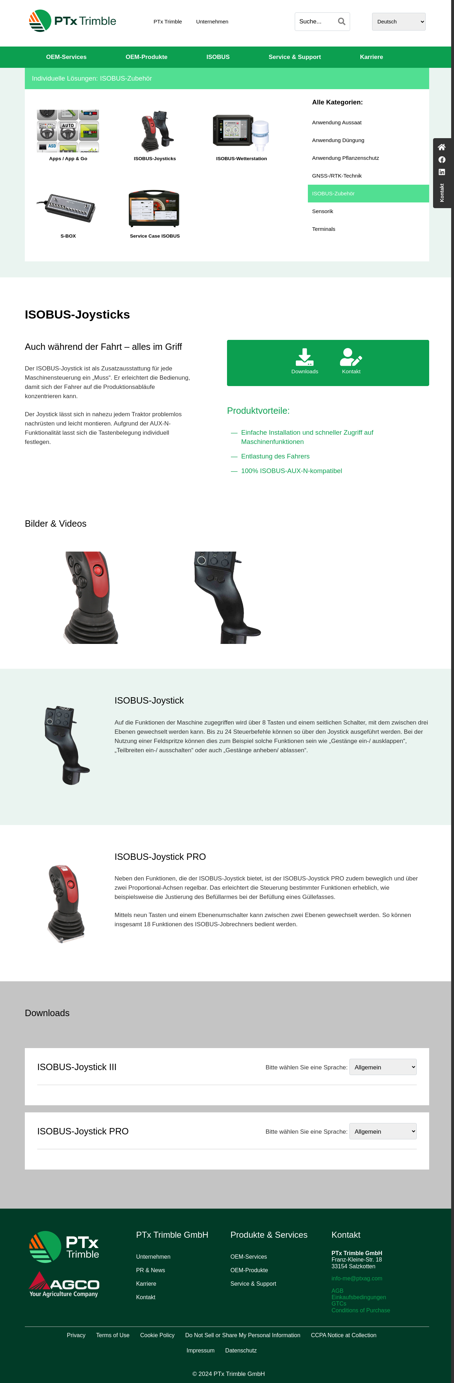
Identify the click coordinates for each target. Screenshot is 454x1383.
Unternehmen (212, 21)
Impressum (201, 1350)
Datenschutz (241, 1350)
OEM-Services (66, 57)
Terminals (323, 229)
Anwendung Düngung (338, 140)
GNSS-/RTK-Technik (337, 176)
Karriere (371, 57)
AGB (338, 1291)
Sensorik (322, 211)
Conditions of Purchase (361, 1310)
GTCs (339, 1304)
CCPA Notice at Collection (344, 1335)
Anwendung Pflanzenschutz (345, 158)
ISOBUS (217, 57)
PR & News (150, 1270)
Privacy (76, 1335)
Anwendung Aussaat (336, 122)
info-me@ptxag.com (357, 1278)
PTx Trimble (168, 21)
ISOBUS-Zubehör (333, 193)
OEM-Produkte (146, 57)
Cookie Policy (157, 1335)
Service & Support (295, 57)
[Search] (342, 22)
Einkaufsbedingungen (359, 1297)
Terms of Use (112, 1335)
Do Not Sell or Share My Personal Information (242, 1335)
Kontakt (145, 1297)
